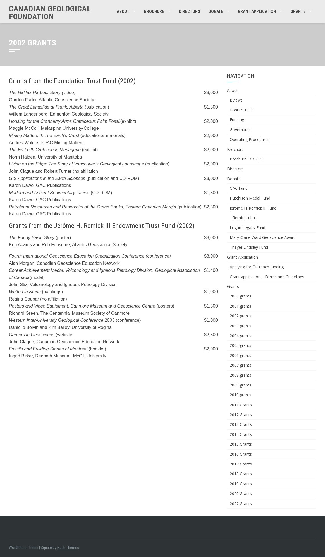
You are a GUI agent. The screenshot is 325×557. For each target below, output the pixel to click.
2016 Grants (241, 454)
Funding (237, 119)
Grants (298, 11)
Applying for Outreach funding (257, 266)
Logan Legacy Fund (247, 227)
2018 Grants (241, 473)
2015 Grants (241, 444)
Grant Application (257, 11)
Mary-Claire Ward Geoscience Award (263, 237)
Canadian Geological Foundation (50, 12)
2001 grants (240, 306)
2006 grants (240, 355)
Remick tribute (246, 217)
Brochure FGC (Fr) (246, 159)
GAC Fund (239, 188)
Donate (216, 11)
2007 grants (240, 365)
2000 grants (240, 296)
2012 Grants (241, 414)
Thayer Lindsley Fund (249, 247)
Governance (241, 129)
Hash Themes (68, 547)
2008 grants (240, 375)
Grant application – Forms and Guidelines (267, 276)
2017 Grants (241, 464)
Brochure (154, 11)
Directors (189, 11)
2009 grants (240, 385)
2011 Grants (241, 404)
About (123, 11)
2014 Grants (241, 434)
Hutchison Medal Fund (250, 198)
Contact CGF (241, 109)
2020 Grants (241, 493)
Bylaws (236, 100)
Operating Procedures (249, 139)
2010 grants (240, 394)
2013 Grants (241, 424)
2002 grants (240, 315)
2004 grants (240, 335)
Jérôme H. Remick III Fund (253, 208)
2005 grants (240, 345)
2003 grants (240, 325)
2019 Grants (241, 483)
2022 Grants (241, 503)
